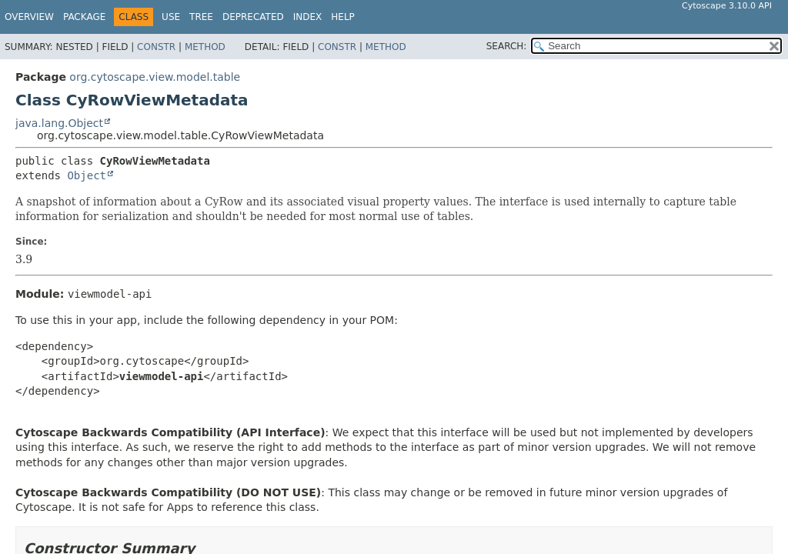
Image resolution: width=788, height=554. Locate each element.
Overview (29, 17)
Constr (156, 47)
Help (343, 17)
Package (84, 17)
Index (307, 17)
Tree (201, 17)
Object (86, 175)
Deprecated (253, 17)
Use (171, 17)
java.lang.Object (59, 123)
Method (205, 47)
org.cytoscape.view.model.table (154, 77)
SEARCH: (506, 46)
